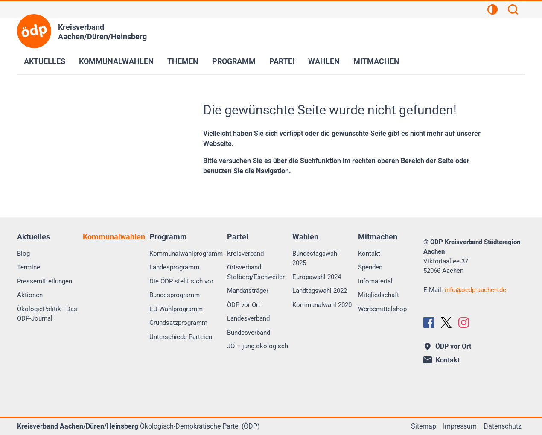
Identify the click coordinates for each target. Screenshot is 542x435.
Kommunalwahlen (116, 61)
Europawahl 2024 (316, 277)
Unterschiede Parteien (180, 337)
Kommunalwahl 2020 (322, 305)
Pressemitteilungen (44, 281)
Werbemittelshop (382, 309)
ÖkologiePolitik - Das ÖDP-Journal (47, 314)
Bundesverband (248, 332)
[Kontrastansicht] (492, 10)
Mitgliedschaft (378, 295)
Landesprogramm (174, 267)
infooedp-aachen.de (475, 290)
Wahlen (324, 61)
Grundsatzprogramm (178, 323)
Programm (234, 61)
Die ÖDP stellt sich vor (181, 281)
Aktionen (30, 295)
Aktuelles (44, 61)
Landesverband (248, 318)
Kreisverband (245, 253)
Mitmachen (376, 61)
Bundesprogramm (174, 295)
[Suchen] (513, 10)
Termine (28, 267)
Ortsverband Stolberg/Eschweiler (256, 272)
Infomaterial (375, 281)
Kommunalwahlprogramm (186, 253)
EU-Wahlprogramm (176, 309)
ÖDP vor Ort (243, 305)
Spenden (370, 267)
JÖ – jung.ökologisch (257, 346)
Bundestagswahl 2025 (315, 258)
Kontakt (369, 253)
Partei (281, 61)
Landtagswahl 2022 (319, 291)
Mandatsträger (247, 291)
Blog (23, 253)
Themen (182, 61)
